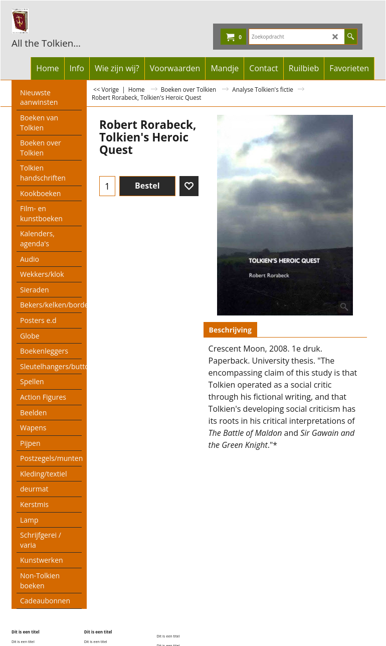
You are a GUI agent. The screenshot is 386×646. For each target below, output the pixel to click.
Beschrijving (230, 330)
